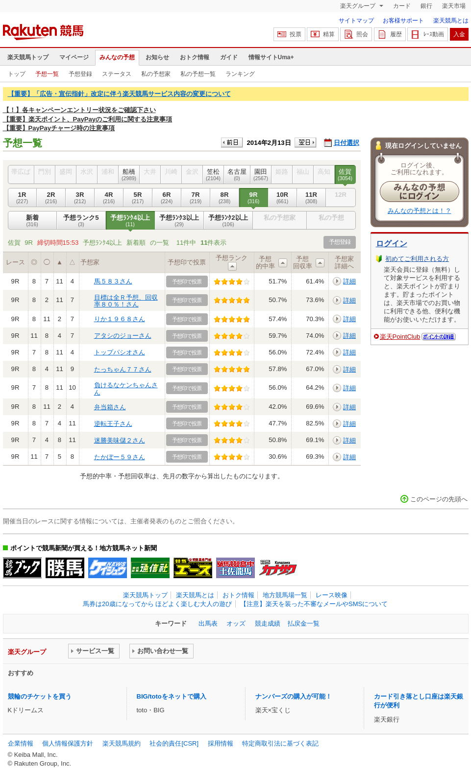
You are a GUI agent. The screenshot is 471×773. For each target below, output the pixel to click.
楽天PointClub (400, 336)
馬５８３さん (113, 281)
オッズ (236, 623)
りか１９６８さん (119, 319)
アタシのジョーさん (122, 335)
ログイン (391, 243)
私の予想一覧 (198, 73)
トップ (16, 73)
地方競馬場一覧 (285, 595)
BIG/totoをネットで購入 (171, 696)
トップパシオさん (119, 352)
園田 (261, 175)
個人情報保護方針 (67, 743)
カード (402, 5)
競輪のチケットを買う (40, 696)
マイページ (74, 57)
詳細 (349, 281)
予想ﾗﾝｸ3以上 (179, 221)
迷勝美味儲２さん (119, 440)
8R (224, 198)
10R (282, 198)
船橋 (129, 175)
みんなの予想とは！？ (419, 210)
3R (80, 198)
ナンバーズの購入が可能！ (293, 696)
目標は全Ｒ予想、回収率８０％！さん (126, 301)
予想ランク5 (81, 221)
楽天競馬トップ (28, 57)
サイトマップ (356, 20)
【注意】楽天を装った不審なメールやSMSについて (314, 604)
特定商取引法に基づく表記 (280, 743)
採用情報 (220, 743)
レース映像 (331, 595)
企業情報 (20, 743)
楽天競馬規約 (121, 743)
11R (311, 198)
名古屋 (237, 175)
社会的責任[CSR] (173, 743)
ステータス (116, 73)
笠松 (213, 175)
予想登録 (80, 73)
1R (22, 198)
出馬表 (208, 623)
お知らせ (157, 57)
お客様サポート (403, 20)
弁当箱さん (110, 407)
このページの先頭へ (439, 499)
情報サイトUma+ (271, 57)
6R (166, 198)
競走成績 (267, 623)
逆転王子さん (113, 423)
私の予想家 (156, 73)
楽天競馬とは (451, 20)
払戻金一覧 (304, 623)
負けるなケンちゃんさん (126, 388)
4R (109, 198)
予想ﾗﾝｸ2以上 (228, 221)
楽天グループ (358, 5)
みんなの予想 (117, 57)
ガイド (229, 57)
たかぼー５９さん (119, 457)
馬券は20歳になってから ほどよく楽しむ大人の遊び (157, 604)
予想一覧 (47, 73)
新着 (32, 221)
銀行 (426, 5)
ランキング (240, 73)
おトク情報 (194, 57)
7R (195, 198)
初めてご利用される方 (417, 258)
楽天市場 (454, 5)
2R (51, 198)
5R (137, 198)
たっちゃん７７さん (122, 369)
